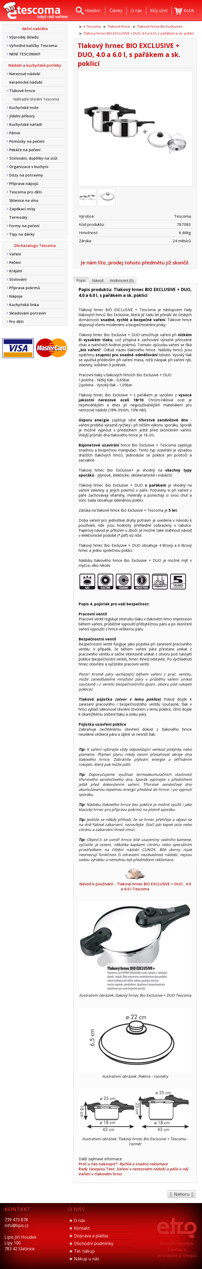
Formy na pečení (24, 225)
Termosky (18, 217)
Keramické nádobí (25, 82)
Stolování (18, 279)
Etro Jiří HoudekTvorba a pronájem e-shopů (177, 1249)
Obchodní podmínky (93, 1243)
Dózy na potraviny (26, 175)
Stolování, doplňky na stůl (33, 158)
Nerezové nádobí (24, 73)
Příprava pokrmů (24, 287)
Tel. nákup (84, 1251)
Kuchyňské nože (23, 107)
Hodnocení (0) (122, 280)
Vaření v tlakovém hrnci (100, 1173)
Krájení (15, 270)
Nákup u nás (86, 1259)
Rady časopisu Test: (133, 1168)
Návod (97, 280)
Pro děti (16, 321)
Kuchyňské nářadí (25, 124)
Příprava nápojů (23, 183)
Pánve (14, 132)
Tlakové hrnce (22, 90)
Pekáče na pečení (25, 149)
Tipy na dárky (22, 234)
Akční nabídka (35, 28)
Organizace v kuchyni (28, 166)
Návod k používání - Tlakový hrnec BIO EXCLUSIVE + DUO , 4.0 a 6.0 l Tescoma (135, 879)
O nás (79, 1220)
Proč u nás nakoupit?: (123, 1163)
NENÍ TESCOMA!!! (24, 53)
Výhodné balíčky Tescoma (33, 45)
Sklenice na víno (23, 200)
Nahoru (181, 1194)
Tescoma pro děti (25, 191)
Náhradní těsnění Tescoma (36, 99)
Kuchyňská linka (24, 304)
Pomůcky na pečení (26, 141)
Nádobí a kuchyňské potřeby (34, 65)
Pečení (15, 262)
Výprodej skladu (24, 37)
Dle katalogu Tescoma (35, 245)
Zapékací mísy (22, 208)
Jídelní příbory (22, 115)
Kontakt (82, 1228)
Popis (81, 280)
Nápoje (15, 296)
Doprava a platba (91, 1236)
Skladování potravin (27, 313)
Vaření (15, 253)
